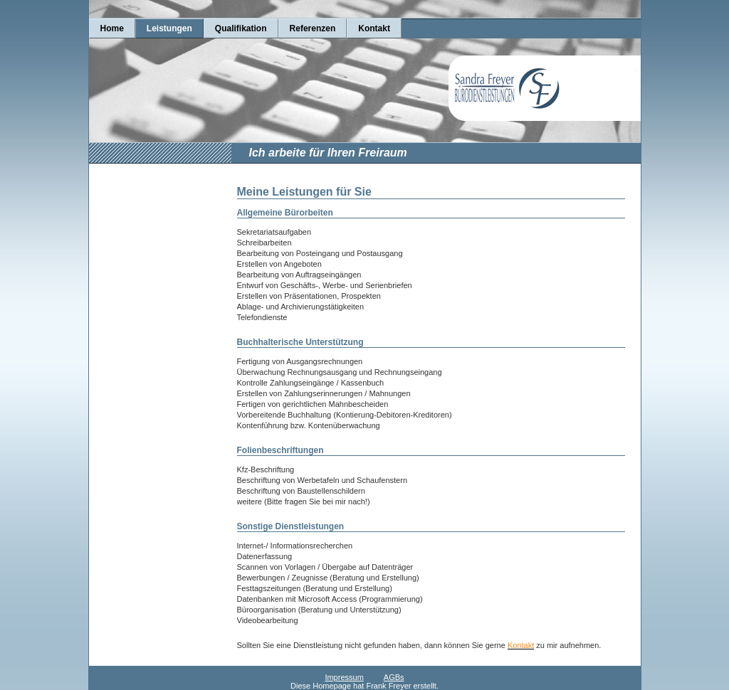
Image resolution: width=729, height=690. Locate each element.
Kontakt (374, 28)
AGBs (394, 677)
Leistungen (169, 28)
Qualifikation (241, 28)
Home (112, 28)
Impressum (344, 677)
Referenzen (313, 28)
